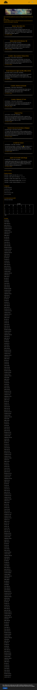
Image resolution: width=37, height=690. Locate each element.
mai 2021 (6, 321)
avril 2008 (6, 584)
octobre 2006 (6, 615)
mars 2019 (6, 365)
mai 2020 (6, 341)
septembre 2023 (7, 273)
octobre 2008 (6, 574)
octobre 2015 (6, 435)
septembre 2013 (7, 478)
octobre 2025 (6, 230)
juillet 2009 (6, 558)
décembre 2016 (7, 411)
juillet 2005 (6, 641)
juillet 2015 (6, 440)
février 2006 (6, 629)
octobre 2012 (6, 497)
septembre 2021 (7, 314)
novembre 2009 (7, 552)
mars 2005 (6, 647)
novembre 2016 (7, 413)
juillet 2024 (6, 255)
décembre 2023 (7, 267)
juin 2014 (6, 463)
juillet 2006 (6, 620)
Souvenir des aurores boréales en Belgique (18, 128)
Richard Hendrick (9, 27)
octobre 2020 (6, 333)
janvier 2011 (6, 531)
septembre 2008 (7, 576)
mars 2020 (6, 345)
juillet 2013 (6, 481)
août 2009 (6, 557)
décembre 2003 (7, 673)
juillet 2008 (6, 579)
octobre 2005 (6, 635)
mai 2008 (6, 582)
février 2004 (6, 670)
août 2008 (6, 577)
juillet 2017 (6, 399)
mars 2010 (6, 548)
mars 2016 (6, 427)
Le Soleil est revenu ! (18, 143)
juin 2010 (6, 543)
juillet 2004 (6, 661)
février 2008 (6, 588)
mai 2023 (6, 279)
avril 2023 (6, 281)
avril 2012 (6, 507)
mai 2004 (6, 665)
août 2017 (6, 398)
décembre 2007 (7, 591)
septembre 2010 (7, 538)
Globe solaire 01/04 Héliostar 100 (18, 41)
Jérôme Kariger (8, 129)
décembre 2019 (7, 350)
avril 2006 (6, 625)
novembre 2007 (7, 593)
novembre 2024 (7, 249)
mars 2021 (6, 324)
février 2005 (6, 649)
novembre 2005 (7, 634)
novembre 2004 (7, 654)
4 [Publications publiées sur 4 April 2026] (25, 206)
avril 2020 (6, 343)
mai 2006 (6, 624)
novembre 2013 (7, 475)
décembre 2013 (7, 473)
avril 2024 (6, 261)
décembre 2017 (7, 391)
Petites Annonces (19, 57)
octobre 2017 (6, 394)
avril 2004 (6, 666)
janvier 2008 (6, 589)
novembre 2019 (7, 351)
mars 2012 (6, 509)
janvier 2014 (6, 471)
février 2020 (6, 346)
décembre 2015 (7, 432)
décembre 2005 (7, 632)
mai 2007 (6, 603)
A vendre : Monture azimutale (18, 85)
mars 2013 (6, 488)
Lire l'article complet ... (9, 34)
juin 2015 (6, 442)
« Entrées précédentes (8, 170)
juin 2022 (6, 298)
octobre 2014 (6, 456)
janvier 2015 (6, 451)
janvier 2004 (6, 671)
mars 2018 (6, 386)
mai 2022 (6, 300)
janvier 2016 (6, 430)
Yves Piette (8, 114)
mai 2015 (6, 444)
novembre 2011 (7, 514)
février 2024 (6, 264)
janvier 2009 (6, 569)
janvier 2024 (6, 266)
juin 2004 (6, 663)
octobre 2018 (6, 374)
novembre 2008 (7, 572)
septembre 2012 (7, 499)
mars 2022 (6, 303)
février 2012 (6, 511)
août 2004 (6, 659)
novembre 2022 (7, 290)
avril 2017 (6, 404)
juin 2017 (6, 401)
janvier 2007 (6, 610)
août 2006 (6, 618)
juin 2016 (6, 422)
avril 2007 (6, 605)
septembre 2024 (7, 252)
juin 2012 (6, 504)
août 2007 (6, 598)
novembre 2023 (7, 269)
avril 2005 (6, 646)
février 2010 (6, 550)
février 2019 (6, 367)
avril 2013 (6, 487)
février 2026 (6, 223)
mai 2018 (6, 382)
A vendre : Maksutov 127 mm (18, 99)
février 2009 (6, 567)
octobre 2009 (6, 553)
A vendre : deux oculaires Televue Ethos (18, 56)
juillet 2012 (6, 502)
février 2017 (6, 408)
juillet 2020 (6, 338)
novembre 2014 (7, 454)
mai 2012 (6, 505)
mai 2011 (6, 524)
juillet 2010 (6, 541)
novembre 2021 (7, 310)
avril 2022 (6, 302)
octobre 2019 (6, 353)
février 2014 (6, 469)
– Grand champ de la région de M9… (13, 180)
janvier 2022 (6, 307)
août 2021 (6, 315)
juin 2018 (6, 380)
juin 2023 (6, 278)
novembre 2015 (7, 434)
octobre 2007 (6, 594)
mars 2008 (6, 586)
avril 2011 (6, 526)
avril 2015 (6, 446)
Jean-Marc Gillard (9, 72)
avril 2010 (6, 546)
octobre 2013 (6, 476)
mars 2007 (6, 606)
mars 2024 (6, 262)
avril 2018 (6, 384)
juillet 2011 (6, 521)
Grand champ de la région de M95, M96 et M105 (18, 71)
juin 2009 (6, 560)
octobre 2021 (6, 312)
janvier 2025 (6, 245)
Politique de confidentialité (23, 688)
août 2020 (6, 336)
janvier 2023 (6, 286)
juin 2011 (6, 523)
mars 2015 (6, 447)
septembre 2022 (7, 293)
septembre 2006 (7, 617)
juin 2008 (6, 581)
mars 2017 (6, 406)
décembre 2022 (7, 288)
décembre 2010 (7, 533)
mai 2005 (6, 644)
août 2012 (6, 500)
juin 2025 (6, 237)
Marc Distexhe (8, 42)
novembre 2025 (7, 228)
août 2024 (6, 254)
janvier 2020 (6, 348)
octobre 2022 (6, 291)
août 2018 (6, 377)
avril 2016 (6, 425)
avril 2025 (6, 240)
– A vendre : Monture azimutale (12, 182)
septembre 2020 (7, 334)
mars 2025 (6, 242)
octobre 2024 (6, 250)
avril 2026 (6, 220)
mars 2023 (6, 283)
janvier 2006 (6, 630)
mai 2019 (6, 362)
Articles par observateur (8, 199)
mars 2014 (6, 468)
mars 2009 (6, 565)
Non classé (6, 190)
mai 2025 (6, 238)
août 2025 (6, 233)
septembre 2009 (7, 555)
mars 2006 (6, 627)
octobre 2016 (6, 415)
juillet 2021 (6, 317)
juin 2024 (6, 257)
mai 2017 (6, 403)
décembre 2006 (7, 612)
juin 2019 (6, 360)
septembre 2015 (7, 437)
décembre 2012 (7, 493)
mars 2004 (6, 668)
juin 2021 (6, 319)
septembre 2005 (7, 637)
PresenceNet (14, 688)
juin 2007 (6, 601)
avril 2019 (6, 363)
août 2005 (6, 639)
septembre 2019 (7, 355)
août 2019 (6, 356)
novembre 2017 (7, 392)
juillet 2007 (6, 600)
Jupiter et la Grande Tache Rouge (18, 158)
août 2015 (6, 439)
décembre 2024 (7, 247)
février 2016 (6, 428)
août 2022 (6, 295)
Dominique (8, 57)
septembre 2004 (7, 658)
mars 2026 (6, 221)
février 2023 (6, 285)
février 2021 (6, 326)
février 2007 (6, 608)
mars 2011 (6, 528)
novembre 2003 (7, 675)
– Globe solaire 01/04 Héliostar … (12, 176)
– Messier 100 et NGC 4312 (11, 175)
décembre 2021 (7, 309)
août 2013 (6, 480)
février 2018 (6, 387)
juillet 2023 (6, 276)
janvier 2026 (6, 225)
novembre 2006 (7, 613)
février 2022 (6, 305)
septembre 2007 (7, 596)
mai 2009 (6, 562)
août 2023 (6, 274)
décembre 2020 (7, 329)
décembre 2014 (7, 452)
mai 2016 (6, 423)
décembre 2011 (7, 512)
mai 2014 (6, 464)
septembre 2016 (7, 416)
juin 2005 (6, 642)
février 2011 (6, 529)
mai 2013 (6, 485)
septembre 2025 (7, 232)
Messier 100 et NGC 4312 (18, 26)
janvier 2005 (6, 651)
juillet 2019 (6, 358)
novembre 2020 (7, 331)
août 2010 (6, 540)
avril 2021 (6, 322)
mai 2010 (6, 545)
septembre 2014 (7, 457)
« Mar (5, 215)
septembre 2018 (7, 375)
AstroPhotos (20, 27)
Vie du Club (6, 194)
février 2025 (6, 244)
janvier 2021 (6, 327)
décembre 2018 (7, 370)
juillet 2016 (6, 420)
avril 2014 (6, 466)
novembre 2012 (7, 495)
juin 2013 (6, 483)
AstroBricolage (7, 187)
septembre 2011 (7, 517)
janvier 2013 (6, 492)
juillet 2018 (6, 379)
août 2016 (6, 418)
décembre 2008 (7, 570)
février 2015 (6, 449)
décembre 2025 (7, 226)
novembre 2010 (7, 534)
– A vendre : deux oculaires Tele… (12, 178)
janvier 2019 (6, 368)
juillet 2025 (6, 235)
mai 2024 (6, 259)
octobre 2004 (6, 656)
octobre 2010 (6, 536)
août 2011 (6, 519)
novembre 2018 (7, 372)
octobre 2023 (6, 271)
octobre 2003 (6, 677)
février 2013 (6, 490)
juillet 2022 (6, 297)
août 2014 (6, 459)
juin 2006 (6, 622)
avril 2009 (6, 564)
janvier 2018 (6, 389)
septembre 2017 (7, 396)
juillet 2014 (6, 461)
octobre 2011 (6, 516)
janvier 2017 (6, 410)
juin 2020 (6, 339)
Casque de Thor (18, 113)
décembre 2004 (7, 653)
